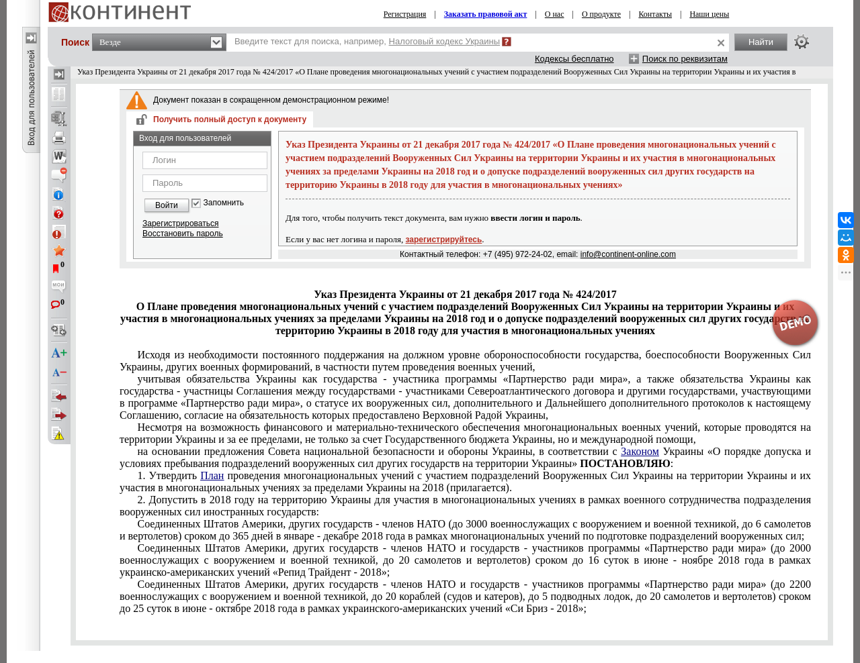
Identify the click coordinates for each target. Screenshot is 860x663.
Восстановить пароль (182, 233)
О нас (554, 14)
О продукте (601, 14)
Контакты (655, 14)
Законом (639, 451)
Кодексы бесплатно (574, 59)
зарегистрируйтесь (444, 239)
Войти (166, 205)
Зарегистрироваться (180, 223)
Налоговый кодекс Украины (445, 41)
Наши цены (709, 14)
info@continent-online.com (628, 254)
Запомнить (224, 203)
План (212, 475)
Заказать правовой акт (485, 14)
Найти (760, 42)
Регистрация (405, 14)
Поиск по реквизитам (685, 59)
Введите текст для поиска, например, (367, 41)
